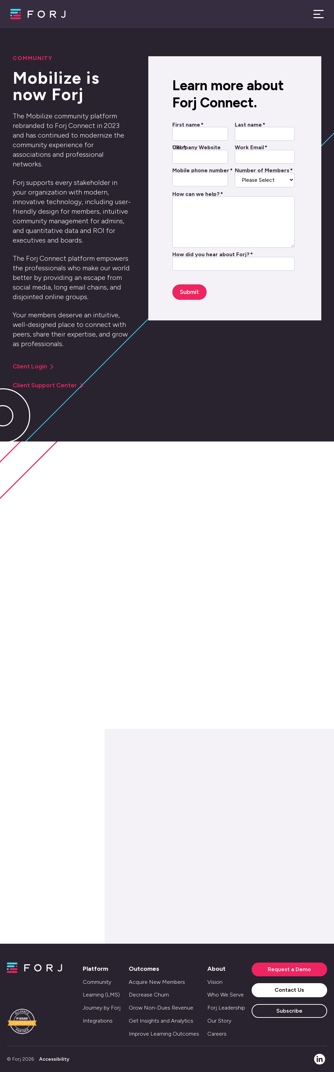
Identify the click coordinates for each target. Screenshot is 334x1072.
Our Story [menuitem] (219, 1020)
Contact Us (289, 990)
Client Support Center (48, 385)
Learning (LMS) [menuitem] (101, 994)
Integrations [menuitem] (98, 1020)
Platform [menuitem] (95, 969)
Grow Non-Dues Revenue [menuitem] (161, 1007)
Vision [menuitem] (214, 982)
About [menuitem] (216, 969)
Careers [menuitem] (217, 1033)
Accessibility (54, 1059)
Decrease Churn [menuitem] (149, 994)
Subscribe (289, 1011)
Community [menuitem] (97, 982)
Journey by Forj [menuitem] (101, 1007)
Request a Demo (289, 969)
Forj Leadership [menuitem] (226, 1007)
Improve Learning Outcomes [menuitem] (164, 1033)
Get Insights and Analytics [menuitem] (161, 1020)
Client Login (33, 366)
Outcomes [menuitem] (144, 969)
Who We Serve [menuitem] (225, 994)
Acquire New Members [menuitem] (157, 982)
